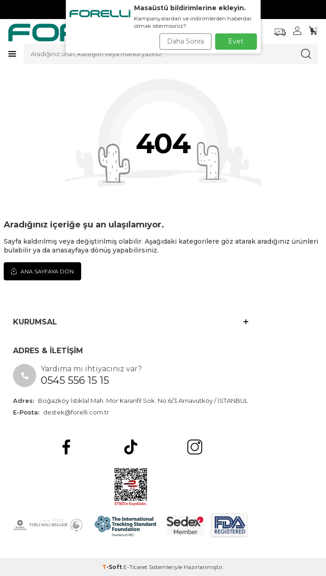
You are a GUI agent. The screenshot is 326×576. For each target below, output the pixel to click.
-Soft (112, 566)
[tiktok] (130, 447)
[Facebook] (66, 447)
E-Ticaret (135, 566)
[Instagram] (194, 447)
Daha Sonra (185, 41)
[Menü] (12, 53)
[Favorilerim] (280, 32)
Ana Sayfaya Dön (42, 271)
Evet (235, 41)
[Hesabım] (297, 30)
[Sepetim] (313, 30)
